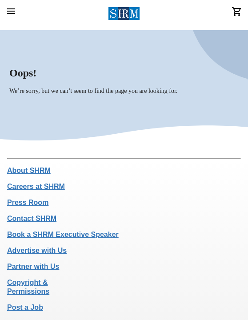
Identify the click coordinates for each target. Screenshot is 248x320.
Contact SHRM (31, 218)
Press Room (27, 202)
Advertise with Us (37, 250)
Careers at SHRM (36, 186)
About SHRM (29, 170)
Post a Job (25, 307)
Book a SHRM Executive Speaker (63, 234)
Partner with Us (33, 266)
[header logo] (124, 15)
